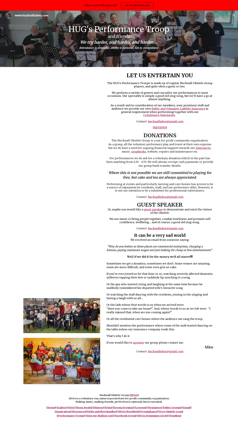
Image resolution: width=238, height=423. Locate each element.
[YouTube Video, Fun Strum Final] (61, 97)
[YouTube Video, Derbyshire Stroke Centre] (61, 267)
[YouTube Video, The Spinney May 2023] (61, 154)
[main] (119, 38)
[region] (119, 5)
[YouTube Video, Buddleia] (61, 211)
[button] (234, 15)
